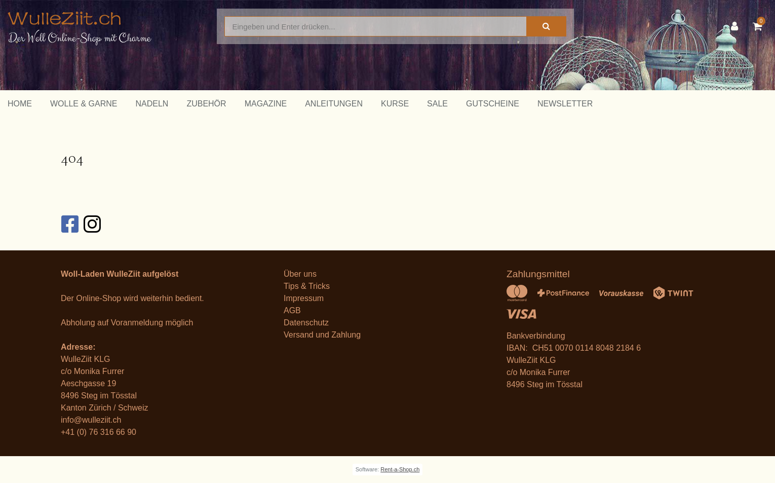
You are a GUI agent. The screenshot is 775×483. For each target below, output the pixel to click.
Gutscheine (492, 103)
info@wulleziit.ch (91, 420)
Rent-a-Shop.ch (399, 469)
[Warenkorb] (760, 26)
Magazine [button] (266, 103)
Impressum (304, 298)
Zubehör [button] (206, 103)
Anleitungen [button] (334, 103)
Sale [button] (437, 103)
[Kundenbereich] (737, 26)
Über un (298, 274)
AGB (292, 310)
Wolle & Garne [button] (83, 103)
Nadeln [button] (151, 103)
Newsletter (565, 103)
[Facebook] (69, 224)
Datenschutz (306, 322)
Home (20, 103)
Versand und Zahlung (322, 334)
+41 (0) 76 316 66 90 (98, 432)
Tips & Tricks (307, 286)
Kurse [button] (395, 103)
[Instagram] (91, 224)
